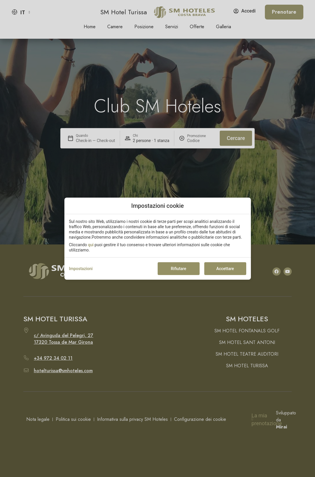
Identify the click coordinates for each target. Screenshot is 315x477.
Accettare (225, 268)
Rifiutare (178, 268)
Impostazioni (81, 268)
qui (91, 244)
